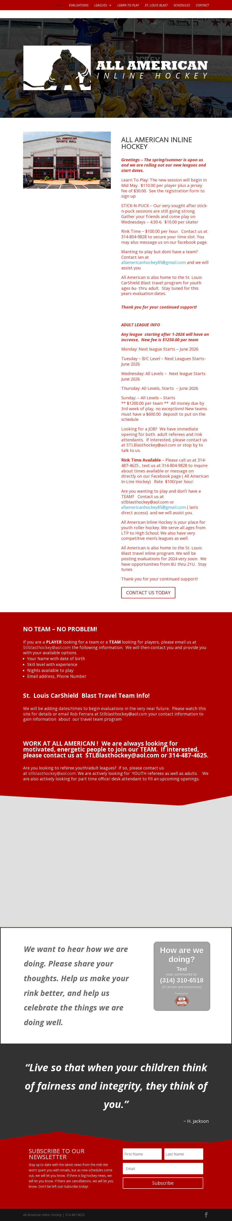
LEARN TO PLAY (128, 5)
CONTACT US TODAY (148, 593)
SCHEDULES (182, 5)
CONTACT (202, 5)
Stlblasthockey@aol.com (47, 647)
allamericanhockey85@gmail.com (153, 262)
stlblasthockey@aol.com (52, 773)
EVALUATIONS (78, 5)
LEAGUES (100, 5)
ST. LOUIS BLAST (156, 5)
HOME (58, 5)
